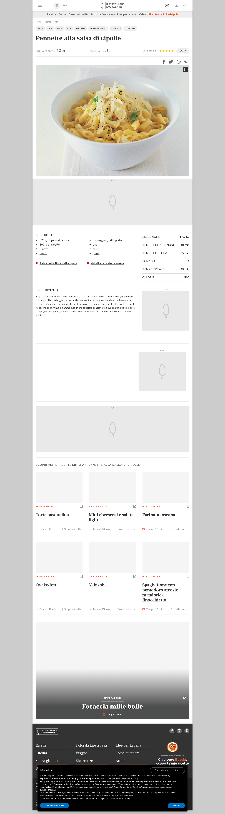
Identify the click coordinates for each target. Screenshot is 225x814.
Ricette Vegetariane (98, 28)
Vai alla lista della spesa (107, 263)
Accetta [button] (176, 805)
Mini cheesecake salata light (111, 517)
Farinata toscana (158, 515)
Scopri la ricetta (72, 529)
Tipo (50, 28)
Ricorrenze (115, 28)
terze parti (85, 781)
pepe (96, 253)
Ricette (51, 14)
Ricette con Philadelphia (163, 14)
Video (142, 14)
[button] (164, 62)
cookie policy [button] (132, 778)
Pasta (40, 28)
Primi (56, 21)
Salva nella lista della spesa (58, 263)
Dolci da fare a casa (103, 14)
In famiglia (130, 28)
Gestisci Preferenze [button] (54, 805)
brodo (43, 253)
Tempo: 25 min (112, 714)
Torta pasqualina (52, 515)
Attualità (83, 14)
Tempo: (45, 529)
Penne (59, 28)
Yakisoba (98, 585)
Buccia (180, 759)
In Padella (80, 28)
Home (38, 21)
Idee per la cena (126, 14)
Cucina (62, 14)
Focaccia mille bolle (112, 706)
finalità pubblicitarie (57, 787)
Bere (72, 14)
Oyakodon (46, 585)
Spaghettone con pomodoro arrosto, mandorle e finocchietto (161, 592)
